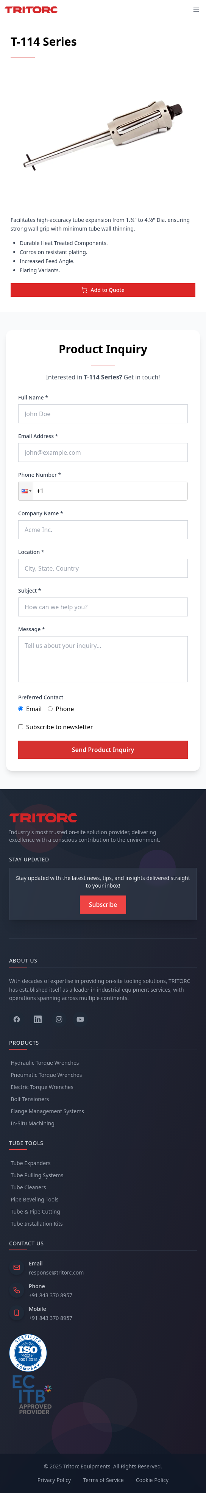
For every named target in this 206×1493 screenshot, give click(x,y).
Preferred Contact (40, 697)
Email (30, 709)
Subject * (29, 590)
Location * (31, 551)
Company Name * (40, 513)
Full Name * (33, 397)
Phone (61, 709)
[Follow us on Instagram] (59, 1019)
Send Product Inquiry (103, 750)
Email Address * (38, 436)
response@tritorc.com (56, 1272)
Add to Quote (102, 289)
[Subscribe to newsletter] (103, 904)
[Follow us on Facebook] (16, 1019)
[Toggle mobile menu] (196, 10)
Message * (31, 629)
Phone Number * (39, 474)
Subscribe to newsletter (55, 727)
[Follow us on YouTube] (80, 1019)
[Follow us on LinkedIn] (37, 1019)
